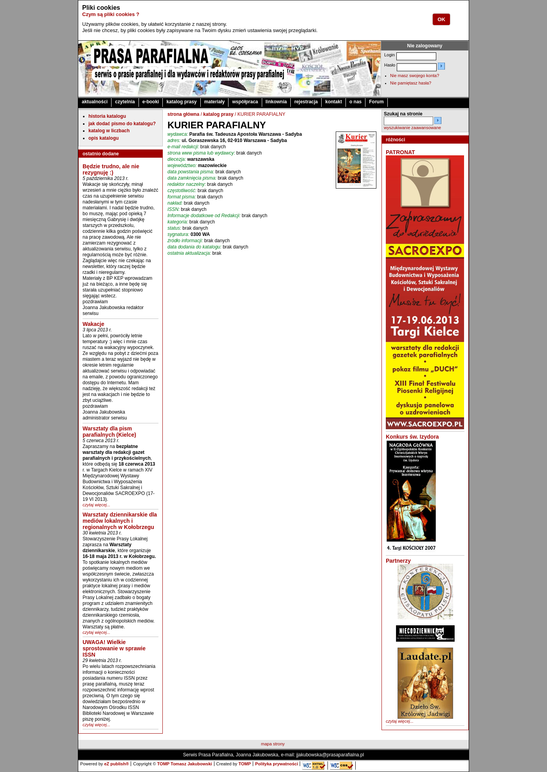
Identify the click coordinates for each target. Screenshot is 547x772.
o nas (355, 101)
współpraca (245, 101)
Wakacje (93, 324)
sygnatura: (178, 234)
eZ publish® (116, 763)
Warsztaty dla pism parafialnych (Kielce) (109, 431)
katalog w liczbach (109, 130)
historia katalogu (107, 116)
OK (441, 19)
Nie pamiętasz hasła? (410, 83)
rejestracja (306, 101)
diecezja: (176, 159)
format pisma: (181, 197)
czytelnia (125, 101)
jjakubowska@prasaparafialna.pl (330, 755)
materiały (214, 101)
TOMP (244, 763)
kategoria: (177, 222)
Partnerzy (398, 561)
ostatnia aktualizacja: (189, 253)
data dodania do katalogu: (194, 247)
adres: (173, 140)
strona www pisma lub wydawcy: (201, 153)
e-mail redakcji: (183, 146)
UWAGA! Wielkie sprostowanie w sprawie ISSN (114, 648)
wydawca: (177, 134)
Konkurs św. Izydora (412, 437)
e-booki (150, 101)
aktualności (95, 101)
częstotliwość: (181, 190)
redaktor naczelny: (186, 184)
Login (389, 54)
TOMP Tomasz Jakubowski (184, 763)
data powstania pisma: (190, 172)
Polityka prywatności (276, 763)
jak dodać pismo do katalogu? (122, 123)
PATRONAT (400, 152)
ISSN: (173, 209)
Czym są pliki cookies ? (110, 14)
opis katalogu (103, 138)
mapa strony (273, 743)
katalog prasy (181, 101)
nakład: (175, 203)
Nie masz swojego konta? (414, 75)
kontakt (333, 101)
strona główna (183, 114)
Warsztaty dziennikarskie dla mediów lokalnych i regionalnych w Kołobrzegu (120, 520)
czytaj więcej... (96, 504)
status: (174, 228)
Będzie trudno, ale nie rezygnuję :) (111, 169)
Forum (376, 101)
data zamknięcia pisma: (191, 178)
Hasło (389, 65)
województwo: (182, 165)
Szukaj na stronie (403, 114)
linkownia (276, 101)
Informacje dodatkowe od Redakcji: (204, 215)
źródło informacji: (185, 240)
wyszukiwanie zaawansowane (412, 127)
